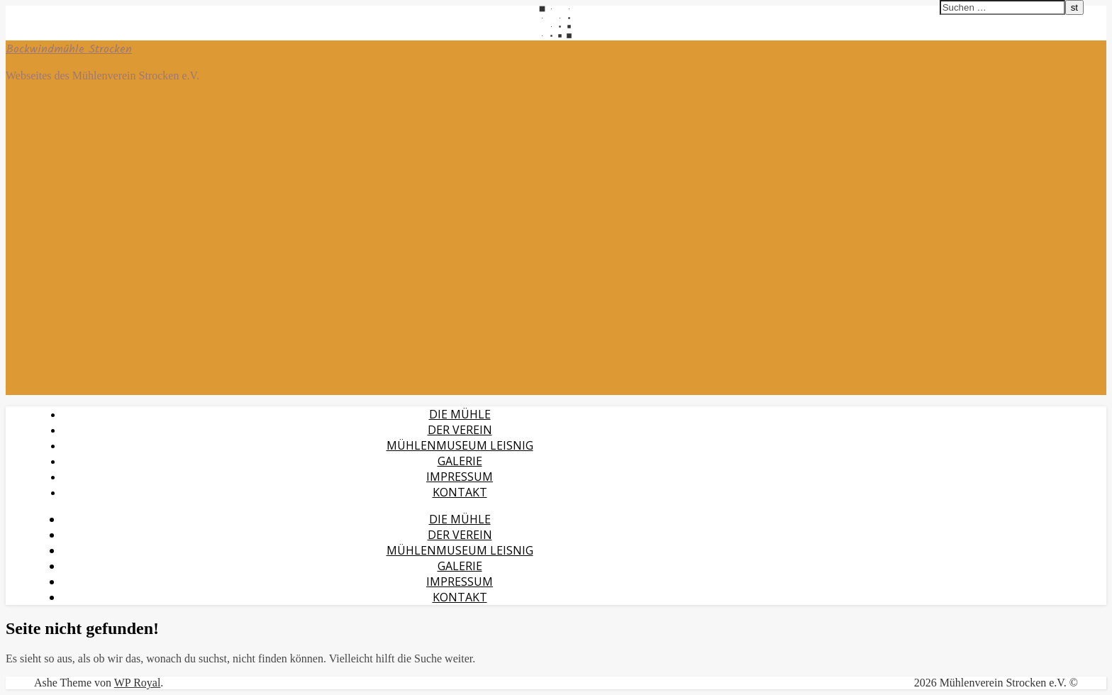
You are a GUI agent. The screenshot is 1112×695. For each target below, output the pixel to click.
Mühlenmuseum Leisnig (460, 445)
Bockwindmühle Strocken (69, 49)
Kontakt (460, 492)
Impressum (459, 476)
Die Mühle (460, 414)
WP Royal (137, 683)
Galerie (460, 461)
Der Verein (460, 430)
